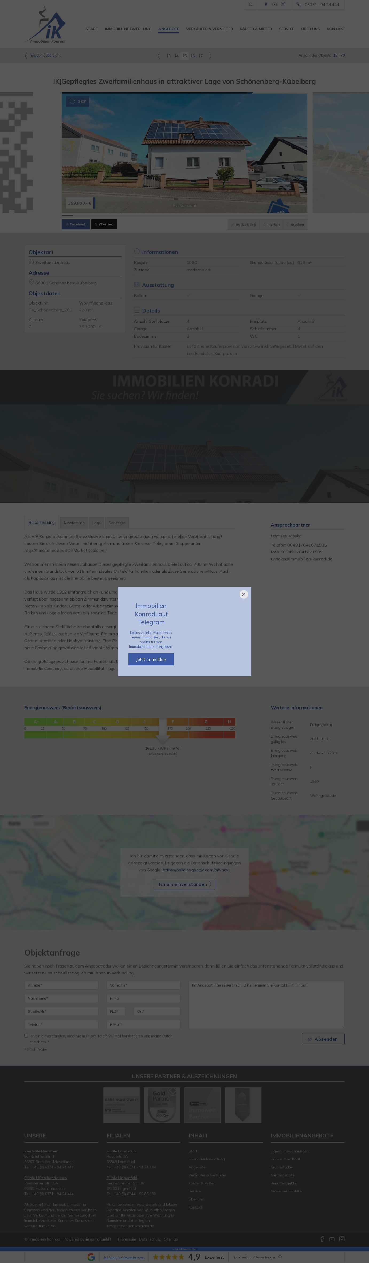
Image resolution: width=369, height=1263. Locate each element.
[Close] (244, 594)
